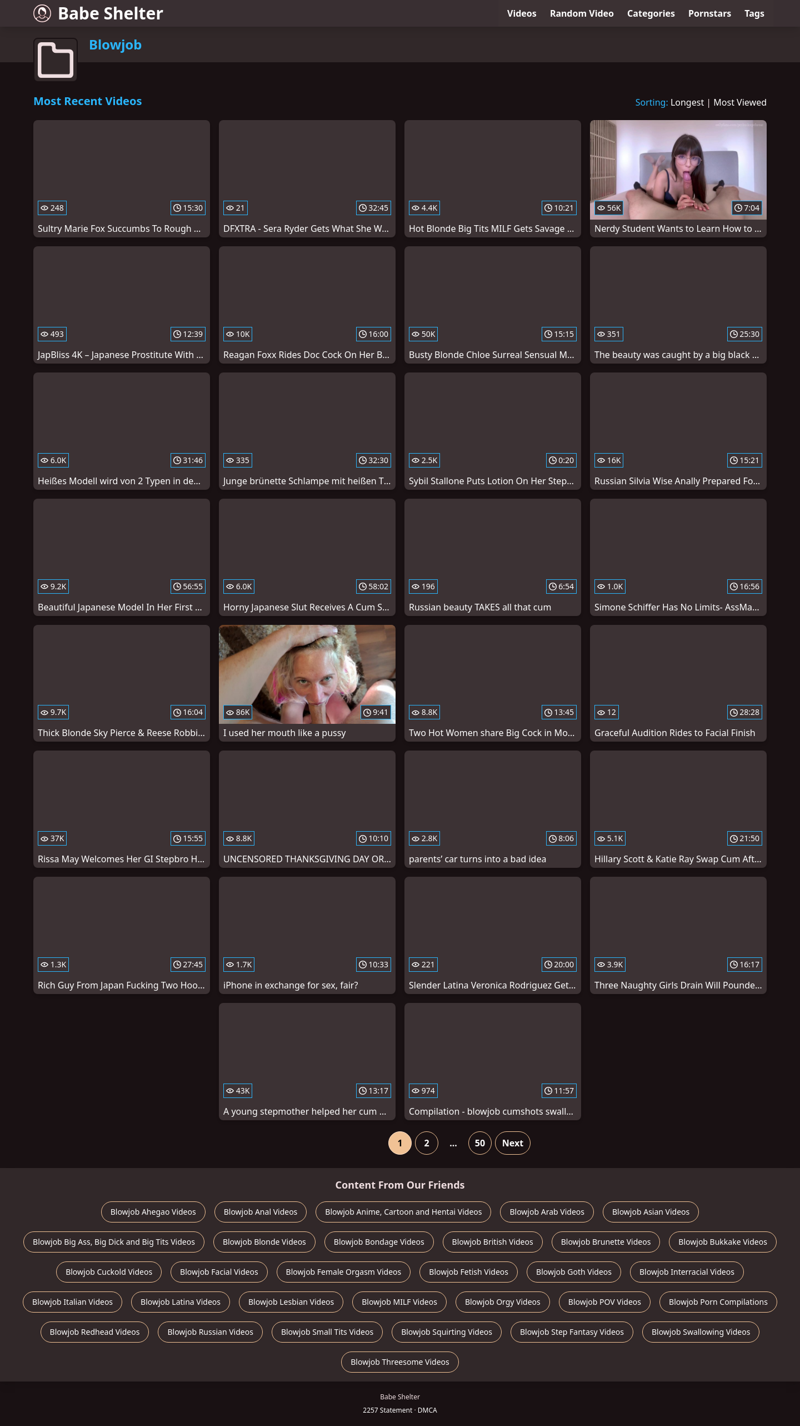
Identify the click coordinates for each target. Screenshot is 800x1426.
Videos (522, 13)
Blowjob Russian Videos (210, 1331)
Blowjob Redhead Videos (95, 1331)
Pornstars (709, 13)
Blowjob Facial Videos (219, 1271)
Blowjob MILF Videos (399, 1301)
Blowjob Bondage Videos (379, 1241)
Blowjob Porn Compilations (718, 1301)
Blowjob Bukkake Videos (722, 1241)
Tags (754, 13)
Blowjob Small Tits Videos (327, 1331)
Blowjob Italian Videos (72, 1301)
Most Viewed (740, 102)
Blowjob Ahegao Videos (153, 1211)
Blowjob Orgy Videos (503, 1301)
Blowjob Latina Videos (181, 1301)
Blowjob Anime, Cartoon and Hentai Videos (403, 1211)
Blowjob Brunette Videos (606, 1241)
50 (480, 1143)
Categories (651, 13)
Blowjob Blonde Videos (264, 1241)
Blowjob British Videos (492, 1241)
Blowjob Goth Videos (574, 1271)
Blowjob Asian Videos (650, 1211)
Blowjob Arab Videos (546, 1211)
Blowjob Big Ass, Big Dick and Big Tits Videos (114, 1241)
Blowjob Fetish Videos (468, 1271)
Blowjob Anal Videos (261, 1211)
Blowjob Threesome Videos (400, 1362)
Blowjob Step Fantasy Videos (572, 1331)
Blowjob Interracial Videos (686, 1271)
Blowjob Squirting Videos (446, 1331)
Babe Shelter (98, 13)
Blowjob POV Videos (604, 1301)
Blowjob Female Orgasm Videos (344, 1271)
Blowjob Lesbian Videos (291, 1301)
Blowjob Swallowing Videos (701, 1331)
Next (512, 1143)
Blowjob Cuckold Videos (109, 1271)
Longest (687, 102)
